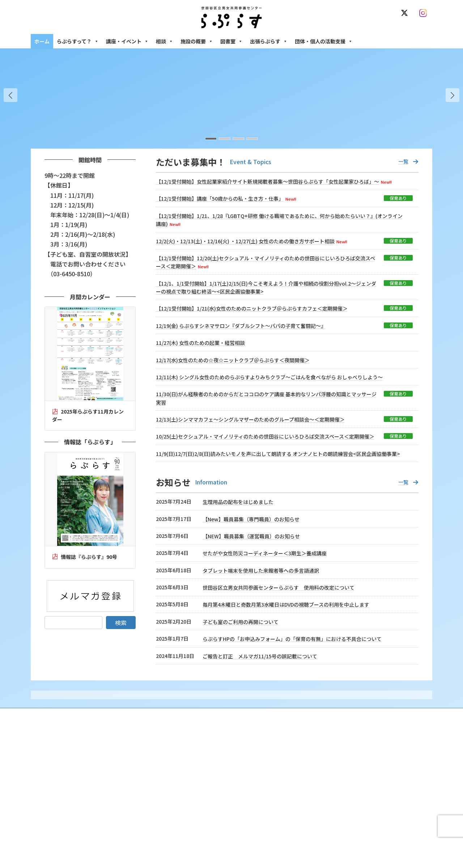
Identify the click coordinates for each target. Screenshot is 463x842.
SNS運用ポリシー (337, 714)
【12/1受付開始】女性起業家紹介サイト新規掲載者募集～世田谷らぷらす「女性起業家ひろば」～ (267, 181)
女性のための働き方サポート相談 (346, 770)
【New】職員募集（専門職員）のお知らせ (251, 519)
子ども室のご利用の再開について (241, 621)
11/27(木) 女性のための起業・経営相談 (200, 342)
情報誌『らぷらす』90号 (89, 556)
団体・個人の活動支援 (324, 41)
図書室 (231, 41)
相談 (164, 41)
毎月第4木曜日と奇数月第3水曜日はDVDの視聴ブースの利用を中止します (286, 604)
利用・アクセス (192, 770)
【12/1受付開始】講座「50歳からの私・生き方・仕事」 (220, 198)
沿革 (181, 758)
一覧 (403, 161)
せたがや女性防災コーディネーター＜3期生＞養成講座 (265, 553)
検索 (121, 622)
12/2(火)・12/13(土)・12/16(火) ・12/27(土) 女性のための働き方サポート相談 (245, 241)
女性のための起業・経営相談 (342, 814)
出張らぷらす (269, 41)
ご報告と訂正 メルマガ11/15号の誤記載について (260, 656)
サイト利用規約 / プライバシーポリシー (267, 714)
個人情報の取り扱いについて (397, 714)
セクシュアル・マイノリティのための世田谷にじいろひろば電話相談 (372, 786)
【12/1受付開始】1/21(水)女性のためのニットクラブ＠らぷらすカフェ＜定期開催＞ (252, 308)
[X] (406, 13)
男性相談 (323, 802)
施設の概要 (196, 41)
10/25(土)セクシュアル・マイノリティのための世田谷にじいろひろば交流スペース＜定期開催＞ (265, 436)
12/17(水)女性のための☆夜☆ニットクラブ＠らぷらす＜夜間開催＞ (233, 360)
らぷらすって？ (78, 41)
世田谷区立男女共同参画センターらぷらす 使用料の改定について (278, 587)
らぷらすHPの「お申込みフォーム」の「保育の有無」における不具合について (292, 638)
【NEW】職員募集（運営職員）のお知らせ (251, 536)
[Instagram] (424, 13)
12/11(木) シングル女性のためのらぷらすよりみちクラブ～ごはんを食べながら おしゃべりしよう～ (269, 377)
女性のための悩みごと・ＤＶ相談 (346, 758)
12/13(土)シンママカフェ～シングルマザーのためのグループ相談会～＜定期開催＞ (250, 419)
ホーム (42, 41)
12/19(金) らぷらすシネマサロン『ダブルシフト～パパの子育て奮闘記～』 (241, 325)
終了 (181, 808)
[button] (452, 95)
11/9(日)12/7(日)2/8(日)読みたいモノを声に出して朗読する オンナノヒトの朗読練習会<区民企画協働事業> (278, 453)
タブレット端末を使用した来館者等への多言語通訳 (261, 570)
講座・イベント (127, 41)
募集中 (183, 795)
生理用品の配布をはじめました (238, 501)
